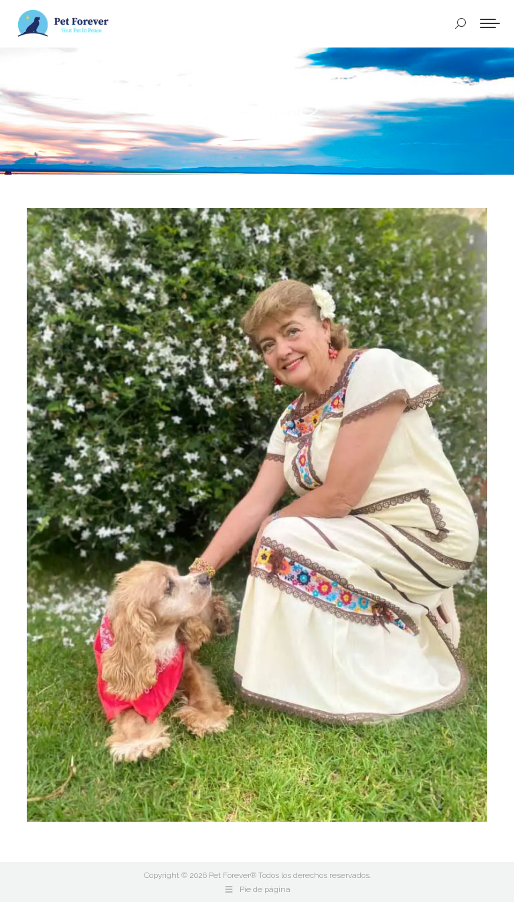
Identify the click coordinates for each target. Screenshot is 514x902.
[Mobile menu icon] (490, 23)
